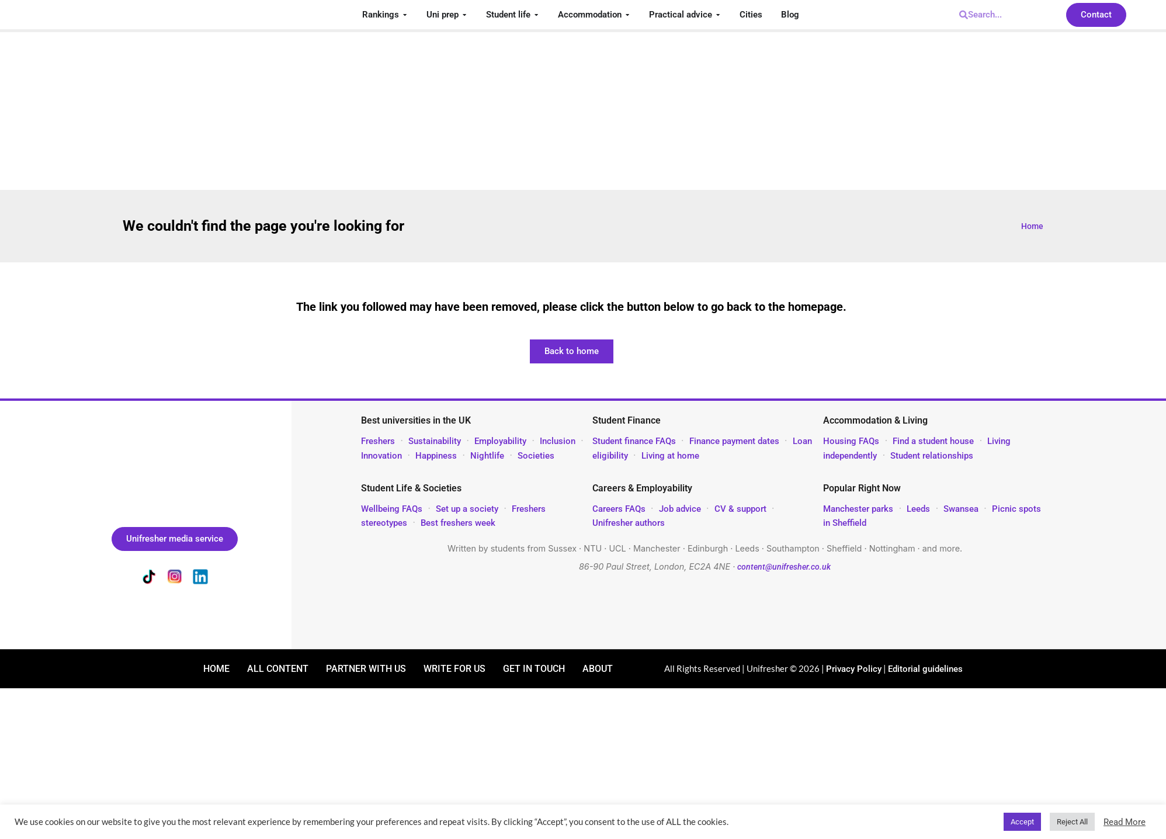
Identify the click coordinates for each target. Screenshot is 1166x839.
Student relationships (931, 455)
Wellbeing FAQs (391, 509)
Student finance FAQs (634, 441)
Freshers (378, 441)
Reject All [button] (1072, 821)
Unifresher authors (628, 523)
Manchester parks (858, 509)
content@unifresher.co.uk (784, 567)
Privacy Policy (854, 669)
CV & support (740, 509)
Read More (1124, 822)
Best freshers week (458, 523)
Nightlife (487, 455)
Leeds (918, 509)
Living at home (670, 455)
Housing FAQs (851, 441)
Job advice (680, 509)
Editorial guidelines (925, 669)
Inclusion (557, 441)
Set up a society (467, 509)
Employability (500, 441)
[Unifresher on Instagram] (174, 578)
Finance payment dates (734, 441)
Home (1032, 226)
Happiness (436, 455)
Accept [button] (1022, 821)
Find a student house (933, 441)
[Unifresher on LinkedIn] (200, 578)
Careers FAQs (619, 509)
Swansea (962, 509)
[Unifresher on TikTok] (149, 578)
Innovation (381, 455)
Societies (536, 455)
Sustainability (434, 441)
